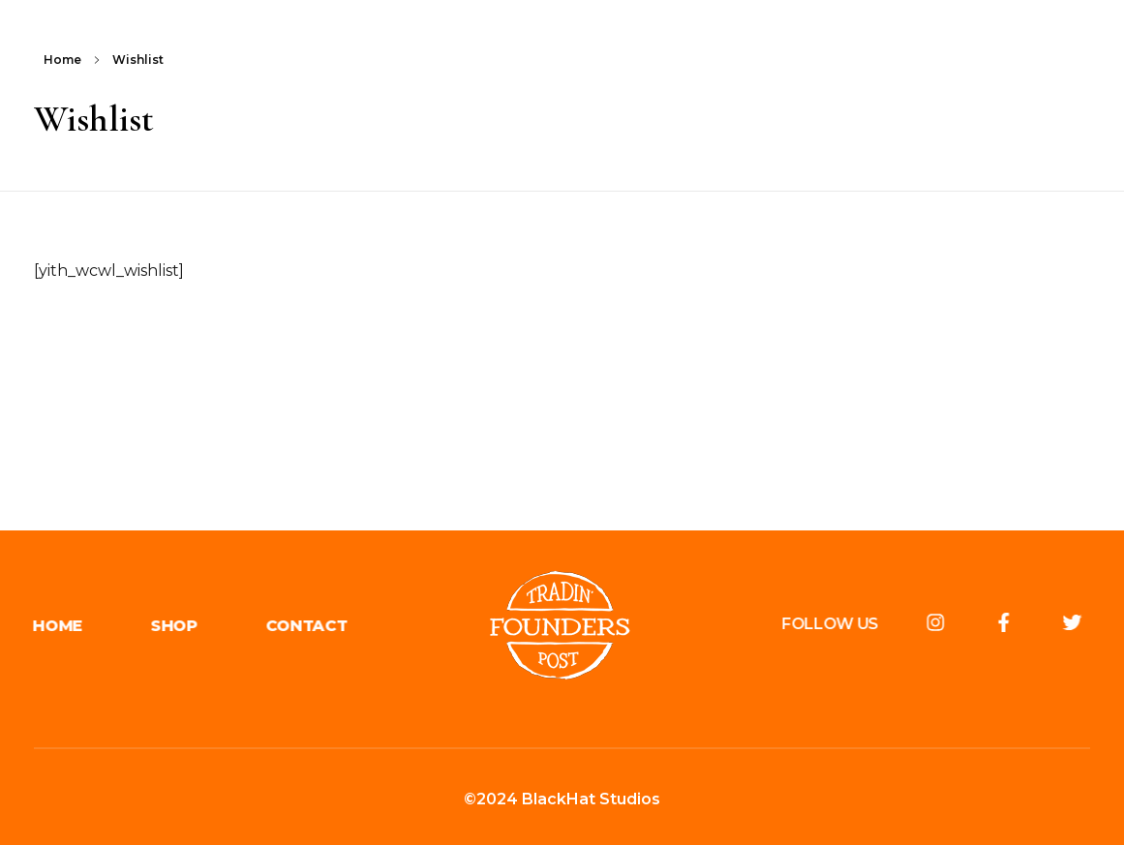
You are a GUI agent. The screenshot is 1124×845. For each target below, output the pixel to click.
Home (62, 59)
